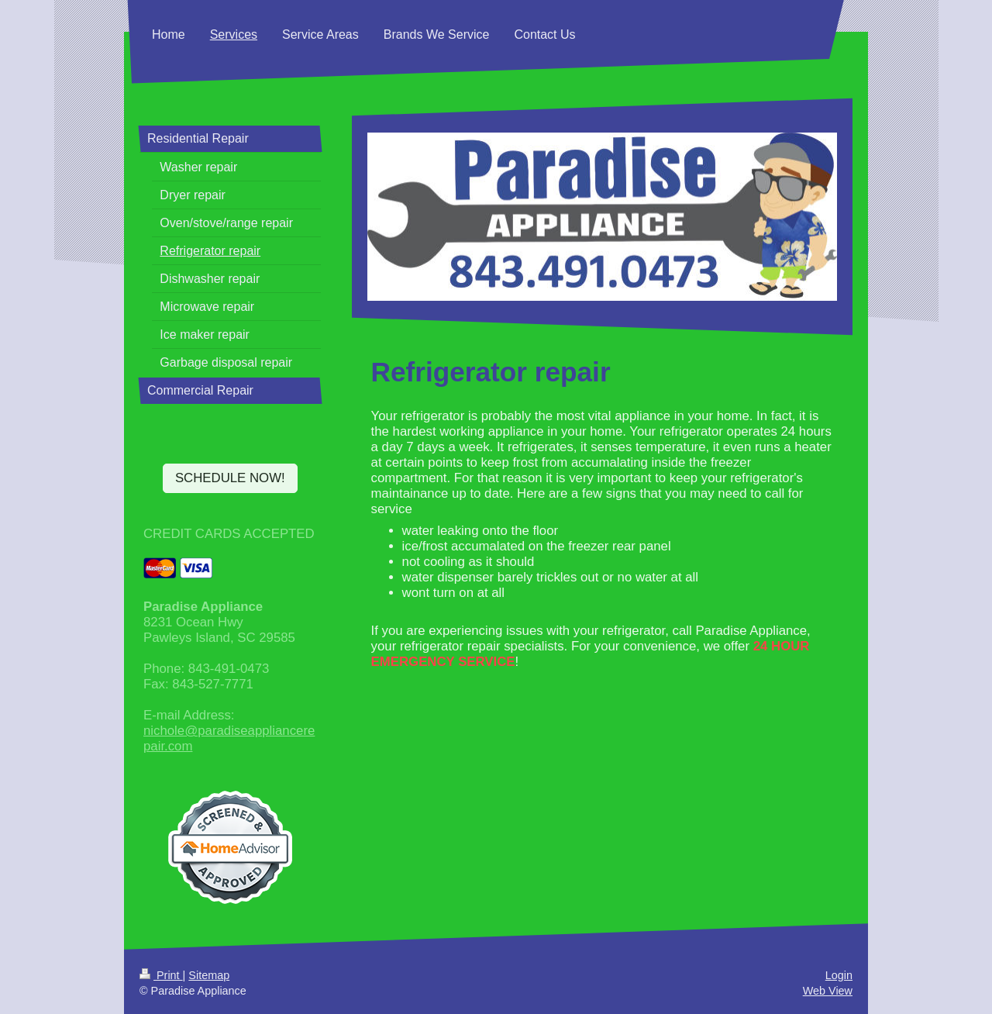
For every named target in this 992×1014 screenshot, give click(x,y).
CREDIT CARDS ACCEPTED (229, 533)
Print (161, 975)
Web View (827, 991)
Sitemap (208, 975)
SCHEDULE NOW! (230, 478)
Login (838, 975)
